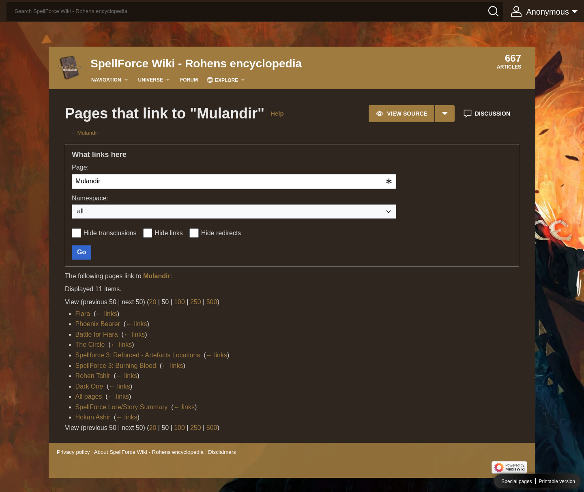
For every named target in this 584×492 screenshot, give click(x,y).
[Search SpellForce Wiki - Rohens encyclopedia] (254, 11)
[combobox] (234, 181)
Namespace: (90, 198)
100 (179, 302)
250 (195, 302)
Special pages (516, 481)
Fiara (82, 313)
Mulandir (88, 133)
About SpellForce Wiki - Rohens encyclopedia (149, 452)
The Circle (90, 344)
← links (106, 313)
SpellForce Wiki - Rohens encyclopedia (196, 63)
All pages (88, 396)
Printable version (557, 481)
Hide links (168, 233)
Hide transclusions (110, 233)
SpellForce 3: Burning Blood (115, 365)
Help (277, 113)
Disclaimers (222, 452)
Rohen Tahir (92, 375)
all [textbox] (80, 211)
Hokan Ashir (92, 417)
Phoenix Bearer (97, 323)
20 (153, 302)
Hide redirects (221, 233)
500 (211, 302)
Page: (80, 167)
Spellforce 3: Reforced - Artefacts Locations (137, 355)
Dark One (89, 386)
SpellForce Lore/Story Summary (121, 407)
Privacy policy (73, 452)
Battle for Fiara (96, 334)
